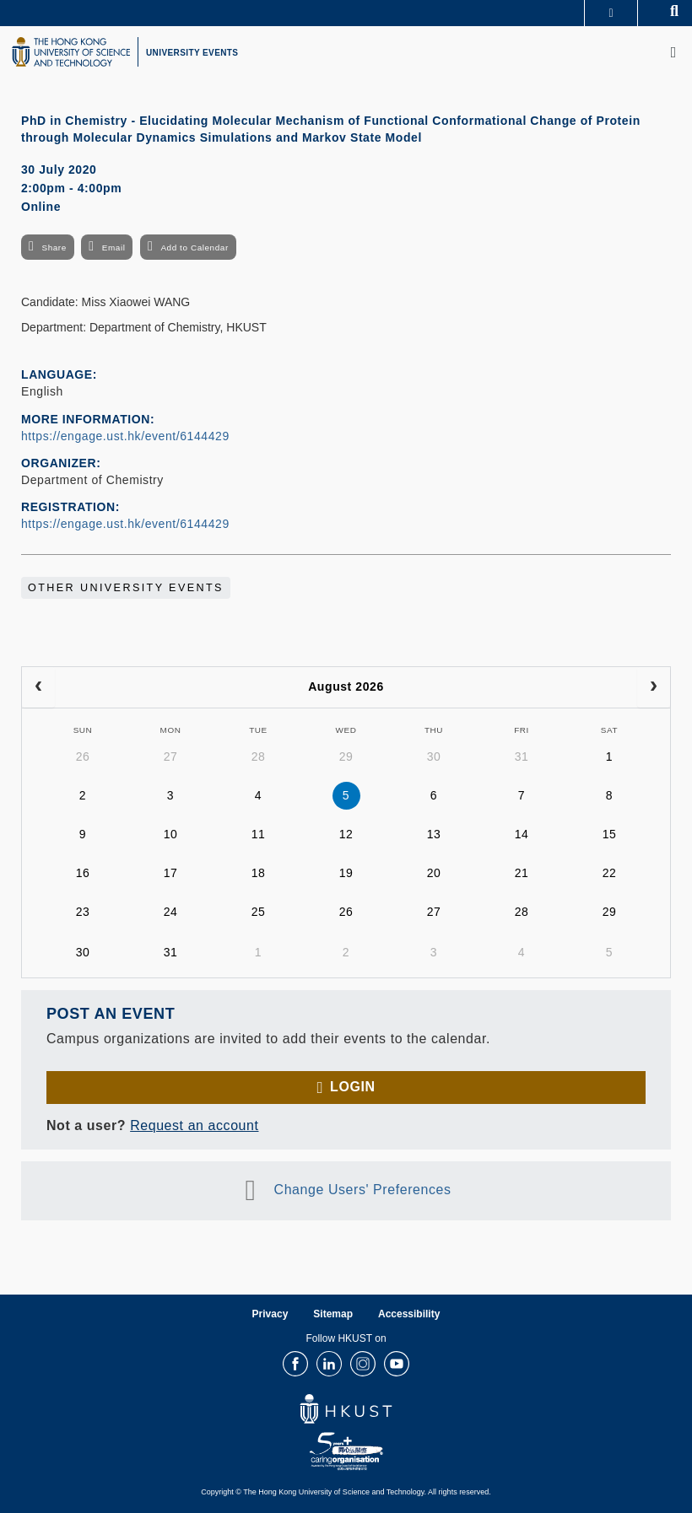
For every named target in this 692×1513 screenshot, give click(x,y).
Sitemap (333, 1314)
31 (522, 756)
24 (171, 911)
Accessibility (409, 1314)
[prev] (38, 687)
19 (346, 873)
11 (258, 834)
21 (522, 873)
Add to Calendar (194, 247)
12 (346, 834)
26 (83, 756)
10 (171, 834)
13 (434, 834)
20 (434, 873)
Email (114, 247)
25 (258, 911)
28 (258, 756)
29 (346, 756)
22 (610, 873)
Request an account (194, 1125)
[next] (653, 687)
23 (83, 911)
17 (171, 873)
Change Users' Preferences (362, 1189)
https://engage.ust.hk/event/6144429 (125, 436)
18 (258, 873)
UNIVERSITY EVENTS (192, 52)
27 (171, 756)
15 (610, 834)
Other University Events (126, 588)
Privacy (270, 1314)
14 (522, 834)
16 (83, 873)
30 (434, 756)
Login (352, 1087)
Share (53, 247)
